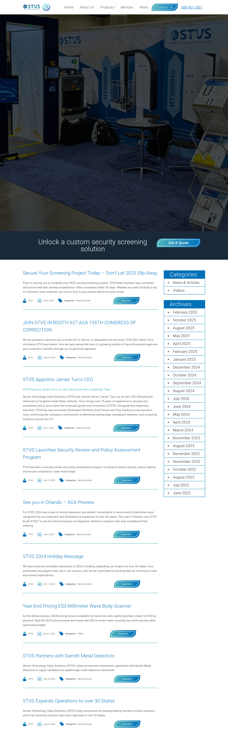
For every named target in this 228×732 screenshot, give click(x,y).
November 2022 (186, 461)
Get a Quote (179, 243)
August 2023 (183, 446)
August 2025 (183, 328)
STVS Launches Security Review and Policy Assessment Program (80, 460)
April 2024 (181, 422)
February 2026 (185, 312)
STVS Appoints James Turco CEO (67, 386)
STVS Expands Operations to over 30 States (81, 714)
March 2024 (183, 430)
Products (107, 7)
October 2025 (184, 320)
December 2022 (186, 453)
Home (68, 7)
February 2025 (185, 351)
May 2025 (181, 336)
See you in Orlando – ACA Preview (68, 509)
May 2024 (181, 414)
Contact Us (164, 7)
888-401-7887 (191, 7)
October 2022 (184, 469)
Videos (81, 648)
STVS (30, 308)
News (143, 7)
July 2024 (181, 398)
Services (126, 7)
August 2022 (183, 477)
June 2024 (182, 406)
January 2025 (184, 359)
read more (126, 308)
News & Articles (83, 308)
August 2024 (183, 391)
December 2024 (186, 367)
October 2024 (184, 375)
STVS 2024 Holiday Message (61, 563)
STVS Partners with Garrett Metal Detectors (81, 669)
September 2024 (187, 383)
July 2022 (181, 485)
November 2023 (186, 438)
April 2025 (181, 343)
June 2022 (182, 493)
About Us (87, 7)
